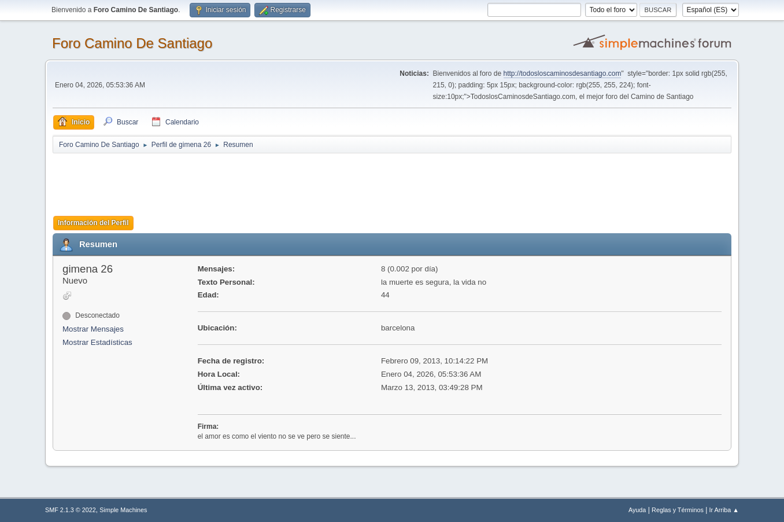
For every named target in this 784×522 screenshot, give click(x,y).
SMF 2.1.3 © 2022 (70, 509)
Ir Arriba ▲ (724, 509)
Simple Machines (123, 509)
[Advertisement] (256, 181)
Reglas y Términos (678, 509)
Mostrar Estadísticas (97, 342)
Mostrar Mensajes (93, 329)
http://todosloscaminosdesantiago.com (563, 73)
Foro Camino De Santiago (132, 43)
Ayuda (637, 509)
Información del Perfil (93, 223)
